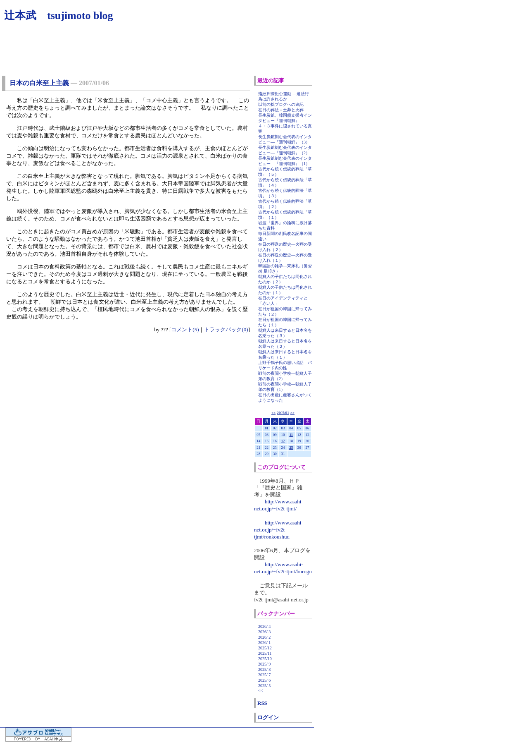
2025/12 (265, 648)
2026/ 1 (264, 642)
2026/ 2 (264, 637)
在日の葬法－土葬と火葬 (281, 110)
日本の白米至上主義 (39, 82)
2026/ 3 (264, 632)
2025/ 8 (264, 669)
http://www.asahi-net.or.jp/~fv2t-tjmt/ (278, 505)
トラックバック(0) (226, 329)
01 (266, 428)
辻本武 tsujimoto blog (58, 16)
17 (283, 441)
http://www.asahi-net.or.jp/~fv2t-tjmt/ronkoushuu (278, 530)
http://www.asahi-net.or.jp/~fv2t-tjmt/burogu (283, 568)
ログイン (268, 717)
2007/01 (283, 413)
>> (292, 413)
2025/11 (264, 653)
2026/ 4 (264, 626)
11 (291, 435)
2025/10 (265, 658)
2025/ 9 (264, 664)
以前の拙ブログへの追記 (281, 104)
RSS (262, 703)
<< (273, 413)
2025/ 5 (264, 685)
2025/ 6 (264, 680)
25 (291, 447)
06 (307, 428)
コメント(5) (185, 329)
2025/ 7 (264, 675)
